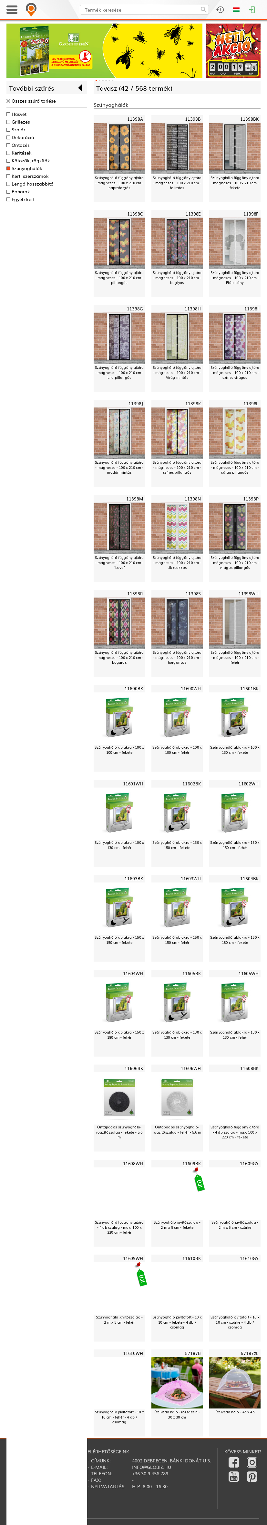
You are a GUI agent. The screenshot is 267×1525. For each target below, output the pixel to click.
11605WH (249, 973)
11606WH (191, 1068)
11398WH (249, 594)
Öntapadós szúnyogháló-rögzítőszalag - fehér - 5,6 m (177, 1130)
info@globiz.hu (151, 1467)
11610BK (191, 1258)
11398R (135, 594)
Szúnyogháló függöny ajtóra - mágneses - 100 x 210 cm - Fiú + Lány (235, 277)
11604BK (249, 878)
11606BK (134, 1068)
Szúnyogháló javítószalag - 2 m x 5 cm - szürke (234, 1225)
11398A (135, 119)
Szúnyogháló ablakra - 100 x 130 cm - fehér (119, 845)
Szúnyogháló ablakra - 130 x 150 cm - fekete (177, 845)
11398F (251, 214)
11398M (134, 499)
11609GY (249, 1163)
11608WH (133, 1163)
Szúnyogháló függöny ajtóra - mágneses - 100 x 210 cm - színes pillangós (177, 467)
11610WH (133, 1353)
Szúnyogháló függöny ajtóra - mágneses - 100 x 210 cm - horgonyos (177, 657)
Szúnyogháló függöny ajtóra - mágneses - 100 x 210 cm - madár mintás (119, 467)
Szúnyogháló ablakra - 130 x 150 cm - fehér (235, 845)
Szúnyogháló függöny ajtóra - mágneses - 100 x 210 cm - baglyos (177, 277)
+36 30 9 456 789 (150, 1473)
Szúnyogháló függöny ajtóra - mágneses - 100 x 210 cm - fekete (235, 182)
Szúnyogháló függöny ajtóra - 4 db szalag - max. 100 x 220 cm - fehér (119, 1227)
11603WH (191, 878)
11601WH (133, 784)
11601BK (249, 689)
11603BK (134, 878)
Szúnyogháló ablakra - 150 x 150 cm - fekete (119, 940)
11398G (135, 309)
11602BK (191, 784)
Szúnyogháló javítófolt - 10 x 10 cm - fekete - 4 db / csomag (177, 1322)
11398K (193, 404)
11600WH (191, 689)
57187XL (250, 1353)
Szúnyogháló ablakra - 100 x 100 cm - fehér (177, 750)
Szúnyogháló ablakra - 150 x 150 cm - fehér (177, 940)
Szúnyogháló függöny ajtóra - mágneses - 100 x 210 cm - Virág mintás (177, 372)
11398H (192, 309)
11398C (135, 214)
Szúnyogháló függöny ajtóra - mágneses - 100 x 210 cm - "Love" (119, 562)
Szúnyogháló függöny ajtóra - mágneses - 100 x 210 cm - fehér (235, 657)
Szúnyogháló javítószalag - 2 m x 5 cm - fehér (119, 1320)
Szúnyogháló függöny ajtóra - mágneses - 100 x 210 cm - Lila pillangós (119, 372)
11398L (251, 404)
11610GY (249, 1258)
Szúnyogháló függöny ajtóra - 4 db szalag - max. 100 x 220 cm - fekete (235, 1132)
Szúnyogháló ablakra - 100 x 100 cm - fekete (119, 750)
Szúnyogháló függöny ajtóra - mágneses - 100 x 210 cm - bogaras (119, 657)
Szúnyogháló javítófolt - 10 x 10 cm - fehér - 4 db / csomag (119, 1416)
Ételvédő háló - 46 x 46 (234, 1411)
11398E (193, 214)
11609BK (191, 1163)
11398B (192, 119)
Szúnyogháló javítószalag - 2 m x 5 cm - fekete (177, 1225)
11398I (251, 309)
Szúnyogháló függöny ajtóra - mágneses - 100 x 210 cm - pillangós (119, 277)
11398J (135, 404)
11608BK (249, 1068)
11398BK (249, 119)
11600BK (134, 689)
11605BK (191, 973)
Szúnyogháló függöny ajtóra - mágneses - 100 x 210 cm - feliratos (177, 182)
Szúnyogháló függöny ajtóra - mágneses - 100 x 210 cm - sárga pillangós (235, 467)
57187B (192, 1353)
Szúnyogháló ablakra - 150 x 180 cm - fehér (119, 1035)
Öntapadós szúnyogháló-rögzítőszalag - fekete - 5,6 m (119, 1132)
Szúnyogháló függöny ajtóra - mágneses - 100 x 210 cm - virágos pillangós (235, 562)
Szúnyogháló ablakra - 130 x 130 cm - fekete (177, 1035)
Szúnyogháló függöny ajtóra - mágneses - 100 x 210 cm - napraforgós (119, 182)
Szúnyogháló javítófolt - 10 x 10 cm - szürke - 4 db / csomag (235, 1322)
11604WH (133, 973)
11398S (193, 594)
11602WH (249, 784)
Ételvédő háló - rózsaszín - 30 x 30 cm (177, 1414)
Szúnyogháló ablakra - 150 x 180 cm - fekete (235, 940)
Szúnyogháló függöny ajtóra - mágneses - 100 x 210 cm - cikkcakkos (177, 562)
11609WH (133, 1258)
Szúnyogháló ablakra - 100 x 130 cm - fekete (235, 750)
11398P (251, 499)
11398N (192, 499)
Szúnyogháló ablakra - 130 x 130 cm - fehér (235, 1035)
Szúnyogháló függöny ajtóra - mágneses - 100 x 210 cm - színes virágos (235, 372)
